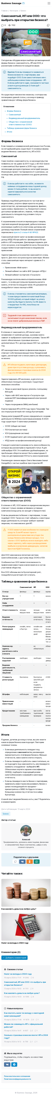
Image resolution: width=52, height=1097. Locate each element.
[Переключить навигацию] (49, 3)
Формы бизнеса (14, 111)
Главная (4, 11)
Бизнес (23, 11)
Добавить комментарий (14, 958)
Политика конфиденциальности (17, 1079)
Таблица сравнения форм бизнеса (22, 128)
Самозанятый (15, 114)
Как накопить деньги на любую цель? (22, 993)
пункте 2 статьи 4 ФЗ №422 (26, 232)
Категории (14, 11)
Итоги (9, 132)
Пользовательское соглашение (17, 1076)
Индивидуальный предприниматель (24, 118)
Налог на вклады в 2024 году (18, 974)
